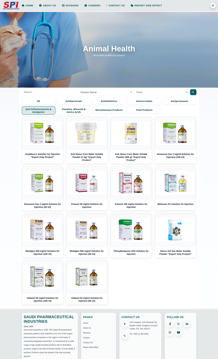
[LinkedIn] (187, 324)
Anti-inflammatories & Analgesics (38, 110)
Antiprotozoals (179, 101)
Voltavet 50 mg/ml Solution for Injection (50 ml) (87, 299)
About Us (87, 328)
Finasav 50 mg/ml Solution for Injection (86, 205)
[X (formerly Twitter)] (178, 324)
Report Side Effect (90, 347)
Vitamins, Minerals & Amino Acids (74, 110)
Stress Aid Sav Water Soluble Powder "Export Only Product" (175, 252)
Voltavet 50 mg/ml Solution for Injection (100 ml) (42, 299)
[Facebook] (170, 324)
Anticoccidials (144, 101)
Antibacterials (74, 101)
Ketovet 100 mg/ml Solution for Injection (131, 205)
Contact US (88, 343)
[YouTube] (178, 332)
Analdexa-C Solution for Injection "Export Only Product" (42, 155)
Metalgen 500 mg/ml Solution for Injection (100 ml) (42, 252)
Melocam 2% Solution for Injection (175, 204)
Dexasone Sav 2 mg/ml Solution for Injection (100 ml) (175, 155)
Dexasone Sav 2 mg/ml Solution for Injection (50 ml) (42, 205)
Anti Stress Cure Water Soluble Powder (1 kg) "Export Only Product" (87, 157)
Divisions (87, 333)
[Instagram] (170, 332)
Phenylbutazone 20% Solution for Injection (131, 252)
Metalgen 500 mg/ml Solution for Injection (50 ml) (87, 252)
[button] (213, 5)
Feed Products (144, 109)
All (38, 101)
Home (85, 323)
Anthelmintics (109, 101)
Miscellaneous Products (109, 109)
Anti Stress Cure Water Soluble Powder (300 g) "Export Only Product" (131, 157)
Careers (86, 338)
